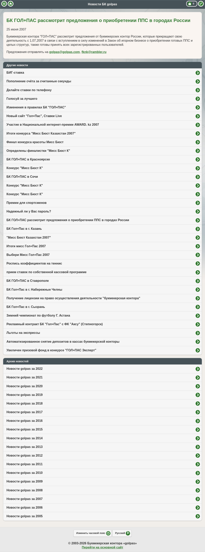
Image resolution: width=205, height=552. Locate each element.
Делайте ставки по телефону (29, 90)
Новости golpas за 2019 (24, 394)
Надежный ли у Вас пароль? (28, 211)
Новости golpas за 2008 (24, 490)
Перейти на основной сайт (102, 547)
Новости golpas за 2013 (24, 447)
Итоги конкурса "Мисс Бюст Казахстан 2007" (41, 133)
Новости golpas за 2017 (24, 412)
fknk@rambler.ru (94, 52)
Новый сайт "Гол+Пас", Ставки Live (34, 116)
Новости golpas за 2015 (24, 429)
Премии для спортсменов (26, 202)
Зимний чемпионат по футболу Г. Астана (38, 315)
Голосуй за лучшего (21, 98)
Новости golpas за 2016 (24, 420)
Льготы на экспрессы (23, 332)
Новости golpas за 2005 (24, 516)
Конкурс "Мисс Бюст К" (24, 168)
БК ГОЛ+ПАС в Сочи (22, 176)
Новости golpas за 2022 (24, 368)
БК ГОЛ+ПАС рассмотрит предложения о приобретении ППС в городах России (67, 220)
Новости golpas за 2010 (24, 472)
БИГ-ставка (15, 72)
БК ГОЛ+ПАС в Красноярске (28, 159)
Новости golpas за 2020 (24, 386)
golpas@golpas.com (64, 52)
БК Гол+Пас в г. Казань (24, 228)
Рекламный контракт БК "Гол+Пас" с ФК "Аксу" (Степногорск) (54, 324)
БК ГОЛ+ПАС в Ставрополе (27, 280)
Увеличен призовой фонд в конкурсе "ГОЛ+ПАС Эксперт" (51, 350)
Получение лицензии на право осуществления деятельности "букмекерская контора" (73, 298)
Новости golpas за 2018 (24, 403)
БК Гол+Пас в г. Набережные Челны (34, 289)
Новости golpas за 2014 (24, 438)
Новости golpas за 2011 (24, 464)
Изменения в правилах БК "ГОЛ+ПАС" (36, 107)
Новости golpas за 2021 (24, 377)
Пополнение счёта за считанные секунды (38, 81)
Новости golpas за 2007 (24, 499)
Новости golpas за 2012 (24, 455)
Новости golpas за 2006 (24, 507)
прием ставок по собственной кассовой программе (46, 272)
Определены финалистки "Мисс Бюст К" (38, 150)
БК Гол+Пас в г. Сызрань (25, 306)
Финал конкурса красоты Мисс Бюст (35, 142)
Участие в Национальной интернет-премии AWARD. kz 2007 (52, 124)
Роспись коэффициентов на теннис (34, 263)
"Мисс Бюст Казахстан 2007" (28, 237)
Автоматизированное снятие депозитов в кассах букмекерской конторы (62, 341)
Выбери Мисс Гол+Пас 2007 (28, 254)
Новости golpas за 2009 (24, 481)
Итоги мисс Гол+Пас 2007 (26, 246)
